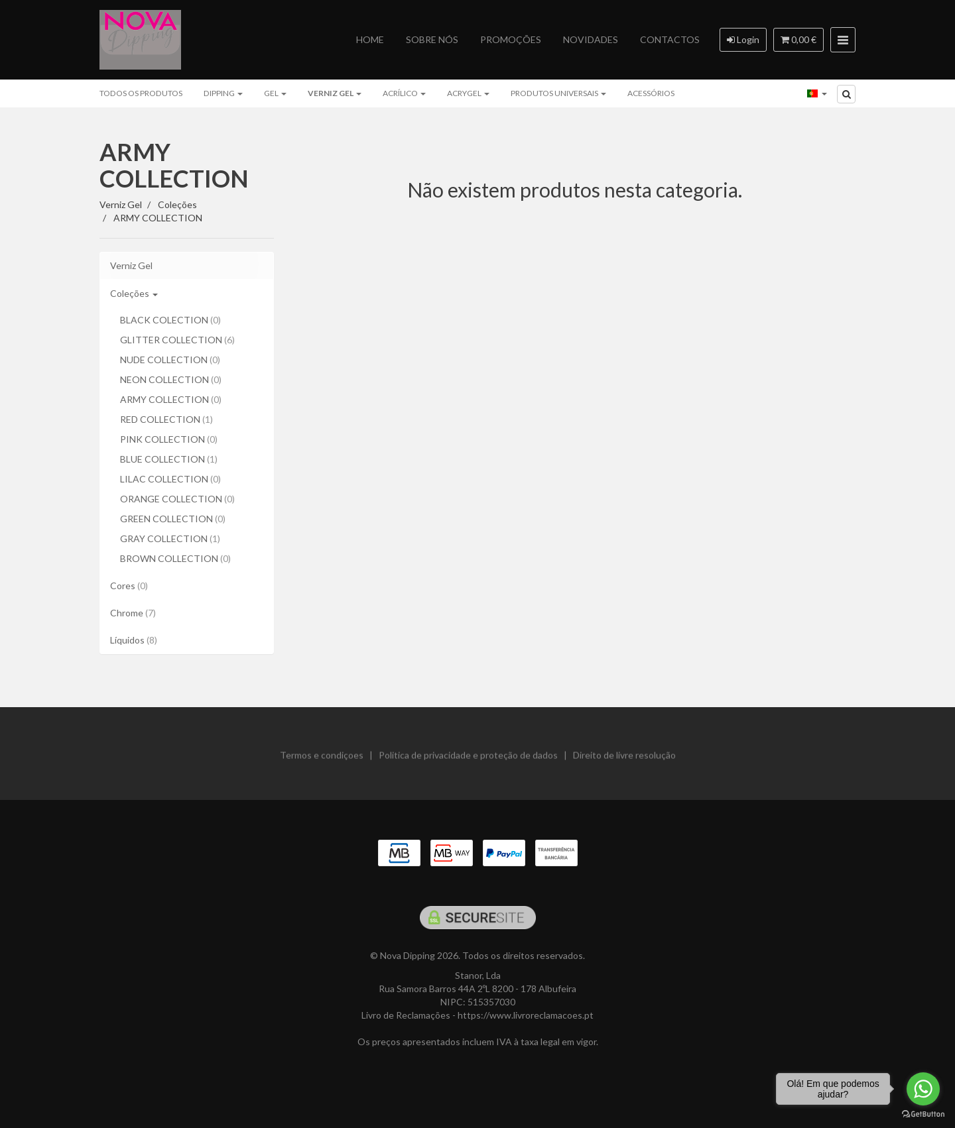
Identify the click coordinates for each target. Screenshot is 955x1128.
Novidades (590, 39)
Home (370, 39)
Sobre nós (432, 39)
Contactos (670, 39)
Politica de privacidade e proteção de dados (468, 760)
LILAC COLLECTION (170, 478)
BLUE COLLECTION (169, 459)
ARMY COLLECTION (174, 165)
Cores (129, 585)
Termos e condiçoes (321, 760)
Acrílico (404, 93)
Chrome (133, 612)
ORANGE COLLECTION (177, 498)
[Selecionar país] (817, 93)
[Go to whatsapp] (923, 1088)
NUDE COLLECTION (170, 359)
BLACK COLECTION (170, 319)
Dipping (223, 93)
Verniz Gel (334, 93)
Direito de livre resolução (624, 760)
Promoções (510, 39)
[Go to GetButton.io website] (923, 1114)
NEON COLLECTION (171, 379)
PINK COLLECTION (169, 439)
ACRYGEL (468, 93)
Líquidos (133, 640)
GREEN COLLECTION (172, 518)
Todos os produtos (140, 93)
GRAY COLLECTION (170, 538)
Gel (275, 93)
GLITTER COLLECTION (177, 339)
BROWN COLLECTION (175, 558)
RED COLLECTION (166, 419)
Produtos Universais (558, 93)
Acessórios (650, 93)
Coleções (134, 293)
